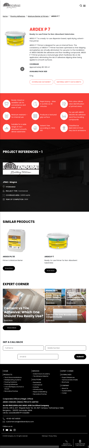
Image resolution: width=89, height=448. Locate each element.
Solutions (36, 379)
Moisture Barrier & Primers (38, 16)
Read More (8, 320)
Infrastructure (38, 389)
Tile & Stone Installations (13, 377)
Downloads (66, 374)
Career (64, 393)
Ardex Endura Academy (41, 374)
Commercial (37, 385)
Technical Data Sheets (70, 380)
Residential (37, 382)
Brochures (65, 382)
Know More (9, 268)
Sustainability (67, 391)
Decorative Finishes (11, 391)
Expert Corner (67, 371)
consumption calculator (80, 444)
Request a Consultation (67, 444)
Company (65, 385)
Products (7, 374)
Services (35, 371)
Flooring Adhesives (17, 16)
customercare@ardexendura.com (20, 421)
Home (5, 16)
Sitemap (44, 436)
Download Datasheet (41, 82)
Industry (36, 387)
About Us (65, 388)
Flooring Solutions (10, 382)
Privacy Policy (53, 436)
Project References (68, 377)
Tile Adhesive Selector (40, 376)
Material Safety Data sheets (69, 82)
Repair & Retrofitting (40, 392)
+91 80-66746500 (13, 418)
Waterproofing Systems (12, 380)
